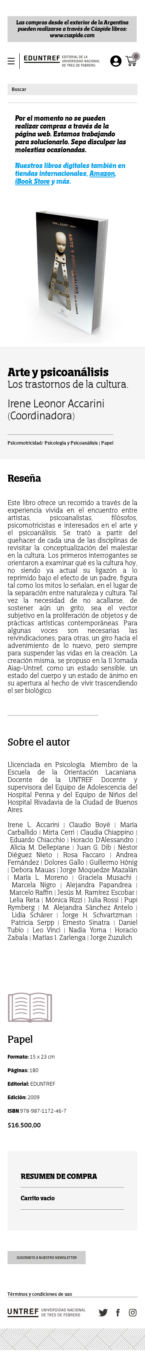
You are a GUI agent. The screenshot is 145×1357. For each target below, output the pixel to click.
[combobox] (72, 89)
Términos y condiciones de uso (40, 1294)
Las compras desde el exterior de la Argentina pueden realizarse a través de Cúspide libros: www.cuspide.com (72, 28)
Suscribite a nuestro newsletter (47, 1258)
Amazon (102, 173)
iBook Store (32, 181)
